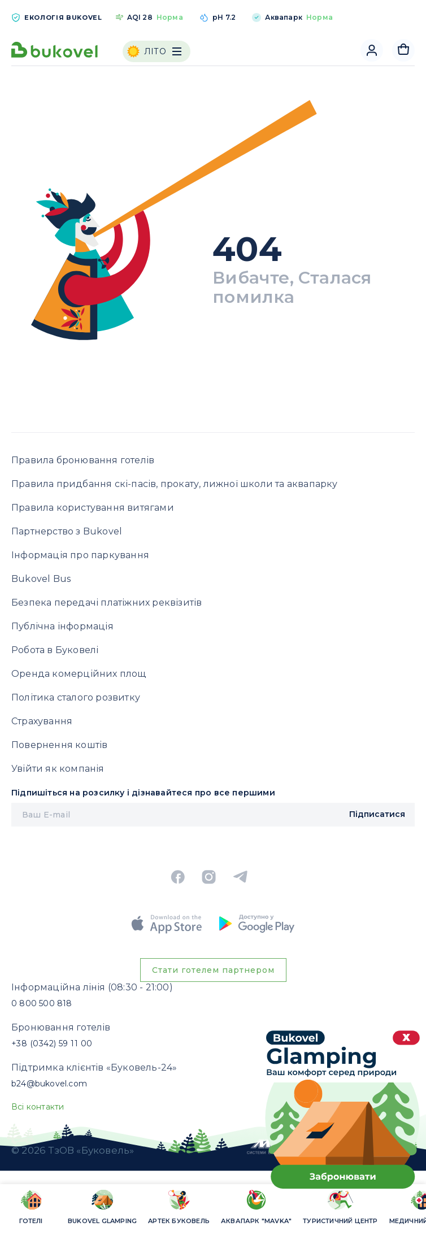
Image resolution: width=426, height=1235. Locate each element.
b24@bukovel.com (49, 1084)
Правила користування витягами (92, 507)
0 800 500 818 (41, 1003)
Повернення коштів (59, 745)
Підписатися (377, 814)
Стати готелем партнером (213, 970)
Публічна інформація (62, 626)
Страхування (41, 721)
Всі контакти (37, 1107)
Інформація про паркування (80, 555)
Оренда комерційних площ (78, 673)
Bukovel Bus (41, 578)
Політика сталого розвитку (75, 697)
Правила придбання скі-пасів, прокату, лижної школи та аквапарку (174, 484)
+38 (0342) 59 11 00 (52, 1043)
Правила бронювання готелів (82, 460)
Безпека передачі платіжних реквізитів (106, 602)
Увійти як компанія (58, 768)
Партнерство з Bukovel (66, 531)
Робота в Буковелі (54, 650)
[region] (213, 1208)
